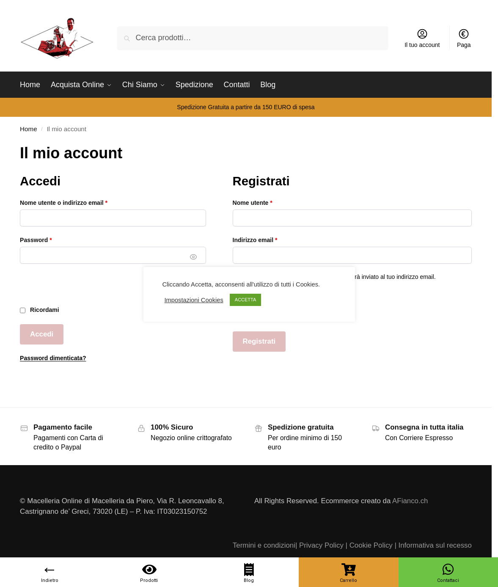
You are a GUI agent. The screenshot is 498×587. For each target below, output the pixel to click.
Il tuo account (422, 38)
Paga (464, 38)
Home (28, 128)
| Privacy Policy (319, 545)
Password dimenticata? (53, 358)
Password (49, 239)
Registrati (259, 341)
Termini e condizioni (264, 545)
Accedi (41, 334)
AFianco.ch (410, 501)
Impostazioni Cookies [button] (194, 300)
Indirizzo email (268, 239)
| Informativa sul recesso (432, 545)
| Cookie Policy (369, 545)
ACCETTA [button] (245, 299)
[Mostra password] (194, 257)
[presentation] (84, 289)
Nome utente (266, 202)
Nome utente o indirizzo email (77, 202)
